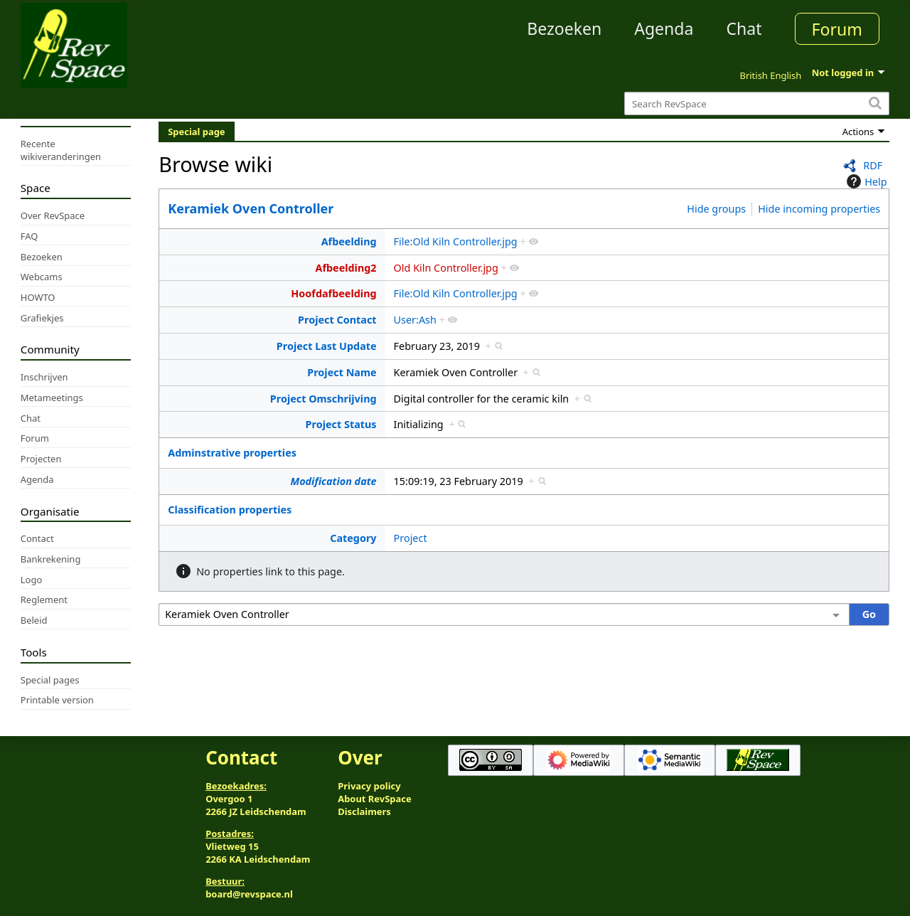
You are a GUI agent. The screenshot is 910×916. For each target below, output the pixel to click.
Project (410, 538)
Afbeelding (349, 241)
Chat (743, 28)
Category (353, 538)
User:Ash (415, 319)
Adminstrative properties (232, 452)
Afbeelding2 (345, 268)
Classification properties (229, 509)
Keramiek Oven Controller (250, 208)
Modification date (333, 481)
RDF (872, 165)
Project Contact (337, 319)
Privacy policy (369, 785)
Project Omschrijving (323, 398)
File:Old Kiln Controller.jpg (456, 241)
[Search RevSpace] (756, 103)
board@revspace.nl (249, 894)
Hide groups (716, 208)
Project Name (341, 372)
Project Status (341, 424)
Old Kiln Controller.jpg (446, 268)
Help (865, 181)
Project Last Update (327, 346)
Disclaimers (364, 811)
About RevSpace (375, 798)
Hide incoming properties (819, 208)
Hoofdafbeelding (333, 293)
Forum (837, 29)
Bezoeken (564, 28)
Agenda (663, 28)
